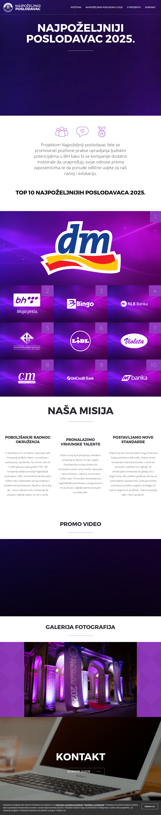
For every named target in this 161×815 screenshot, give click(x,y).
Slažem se (150, 806)
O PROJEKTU (134, 7)
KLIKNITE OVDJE (78, 771)
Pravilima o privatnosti (94, 805)
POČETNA (76, 7)
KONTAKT (150, 7)
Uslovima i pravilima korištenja (69, 805)
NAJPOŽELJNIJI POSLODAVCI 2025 (104, 7)
